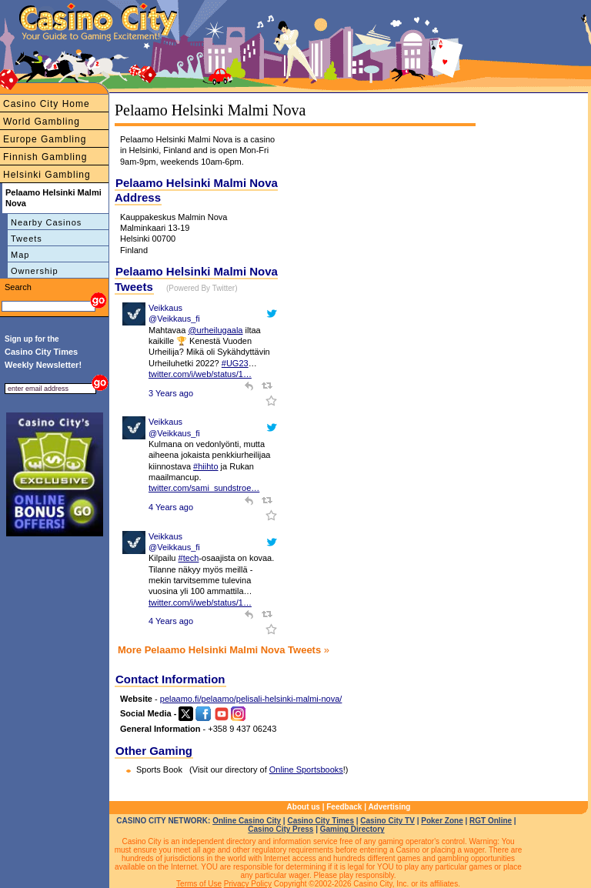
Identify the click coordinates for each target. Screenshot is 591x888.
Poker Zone (441, 820)
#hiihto (205, 466)
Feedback (344, 807)
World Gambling (41, 121)
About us (303, 807)
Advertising (389, 807)
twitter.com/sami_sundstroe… (204, 487)
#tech (189, 558)
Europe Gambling (44, 139)
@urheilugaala (215, 330)
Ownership (34, 270)
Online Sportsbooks (306, 769)
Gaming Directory (352, 829)
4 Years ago (171, 507)
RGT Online (490, 820)
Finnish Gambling (45, 157)
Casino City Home (46, 103)
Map (20, 254)
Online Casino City (246, 820)
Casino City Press (280, 829)
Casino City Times (320, 820)
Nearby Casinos (46, 222)
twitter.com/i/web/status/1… (200, 374)
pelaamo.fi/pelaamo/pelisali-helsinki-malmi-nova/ (251, 698)
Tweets (26, 238)
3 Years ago (171, 393)
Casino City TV (387, 820)
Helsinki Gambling (47, 174)
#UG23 (235, 363)
